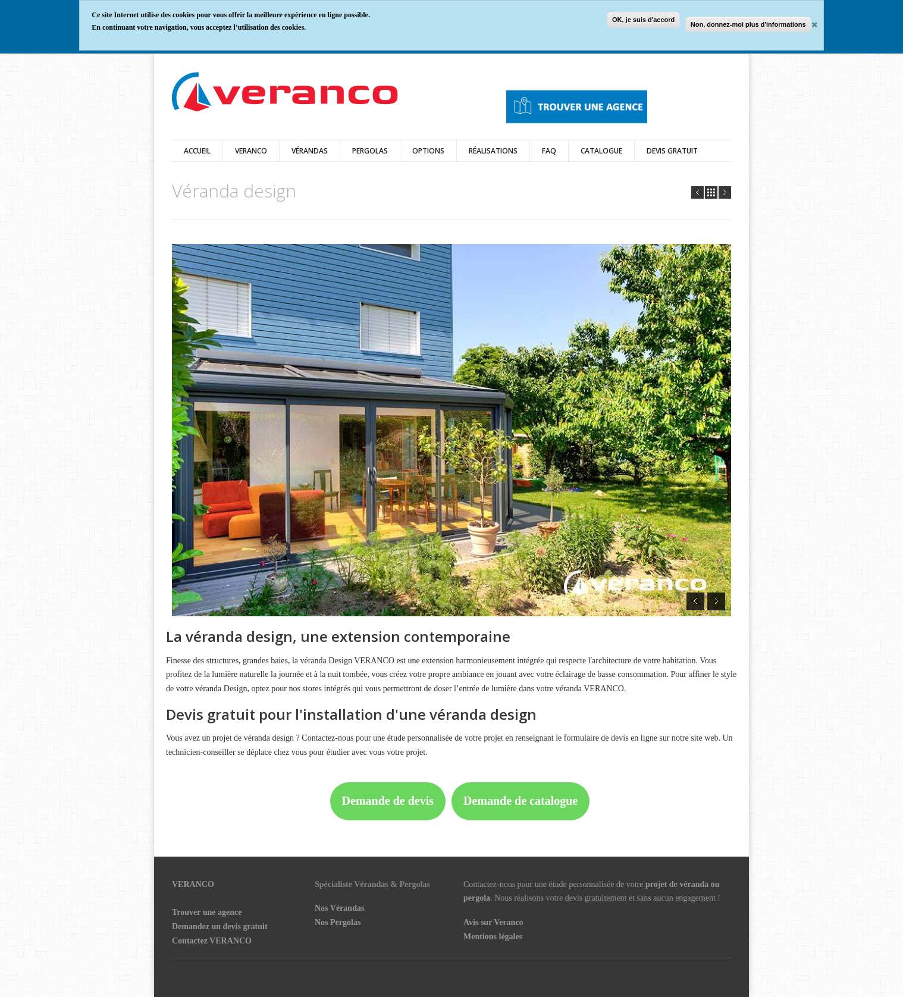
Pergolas (370, 151)
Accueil (197, 151)
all (711, 192)
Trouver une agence (207, 912)
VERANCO (193, 884)
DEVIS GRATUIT (672, 151)
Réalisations (493, 151)
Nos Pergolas (337, 922)
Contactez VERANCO (212, 940)
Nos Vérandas (339, 908)
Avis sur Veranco (493, 922)
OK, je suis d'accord (643, 19)
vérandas (309, 151)
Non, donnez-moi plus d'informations (748, 24)
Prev (697, 192)
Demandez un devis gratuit (220, 926)
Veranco (251, 151)
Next (725, 192)
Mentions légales (492, 936)
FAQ (549, 151)
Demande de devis (388, 800)
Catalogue (601, 151)
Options (428, 151)
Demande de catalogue (520, 800)
